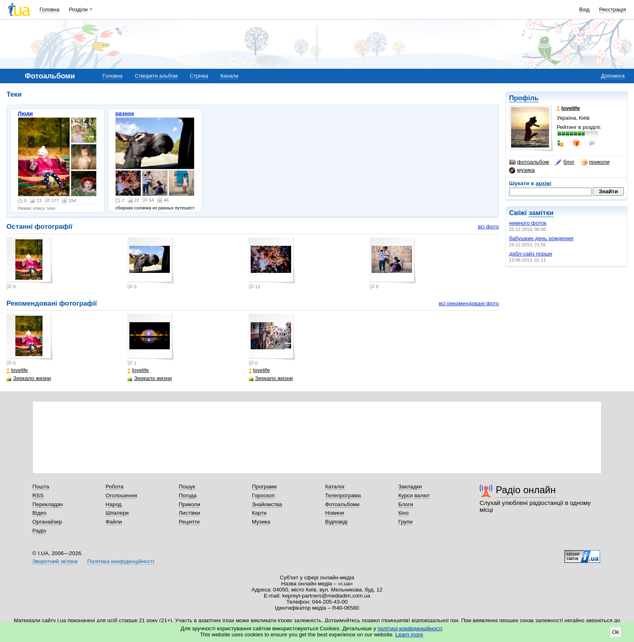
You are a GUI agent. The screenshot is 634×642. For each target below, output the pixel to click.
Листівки (189, 513)
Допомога (612, 76)
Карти (259, 513)
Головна (49, 9)
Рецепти (189, 522)
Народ (114, 504)
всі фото (488, 227)
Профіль (524, 98)
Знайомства (267, 504)
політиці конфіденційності (410, 628)
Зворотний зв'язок (55, 561)
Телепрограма (343, 495)
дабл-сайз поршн (530, 254)
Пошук (187, 487)
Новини (334, 513)
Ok (615, 632)
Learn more (409, 634)
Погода (188, 495)
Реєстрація (612, 9)
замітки (541, 213)
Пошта (40, 487)
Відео (39, 513)
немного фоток (527, 223)
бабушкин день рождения (541, 238)
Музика (261, 522)
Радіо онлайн (526, 489)
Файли (114, 522)
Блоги (405, 504)
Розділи (78, 9)
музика (522, 170)
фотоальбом (529, 162)
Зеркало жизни (28, 378)
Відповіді (336, 522)
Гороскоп (263, 495)
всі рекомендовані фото (469, 303)
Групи (405, 522)
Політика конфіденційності (120, 561)
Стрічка (199, 76)
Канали (229, 76)
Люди (25, 113)
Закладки (410, 487)
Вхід (584, 9)
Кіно (403, 513)
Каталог (335, 487)
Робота (114, 487)
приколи (595, 162)
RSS (38, 495)
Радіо (39, 531)
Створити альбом (156, 76)
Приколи (189, 504)
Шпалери (117, 513)
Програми (264, 487)
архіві (544, 183)
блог (564, 162)
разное (124, 113)
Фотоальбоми (342, 504)
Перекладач (47, 504)
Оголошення (121, 495)
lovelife (17, 370)
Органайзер (47, 522)
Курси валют (414, 495)
